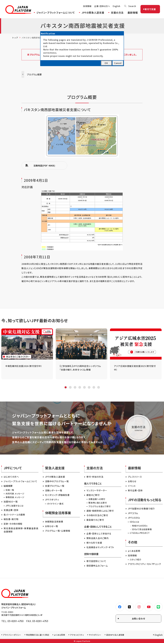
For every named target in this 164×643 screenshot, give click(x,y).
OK (106, 63)
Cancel (118, 63)
